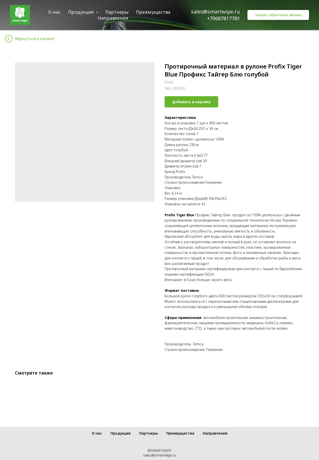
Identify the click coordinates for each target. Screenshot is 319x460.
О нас (54, 12)
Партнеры (116, 12)
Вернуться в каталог (35, 38)
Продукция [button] (81, 12)
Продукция (120, 433)
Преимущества (153, 12)
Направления (113, 18)
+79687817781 (223, 18)
